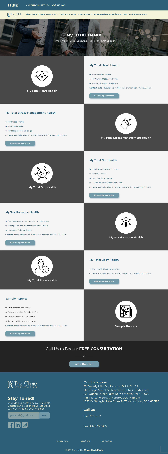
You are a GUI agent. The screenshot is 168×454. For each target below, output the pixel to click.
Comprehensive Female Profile (21, 312)
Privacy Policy (62, 441)
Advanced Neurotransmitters (20, 321)
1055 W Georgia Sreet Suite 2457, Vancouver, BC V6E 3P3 (121, 401)
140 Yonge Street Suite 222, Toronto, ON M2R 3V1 (116, 390)
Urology (65, 14)
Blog (93, 14)
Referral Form (104, 14)
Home (56, 41)
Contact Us (106, 441)
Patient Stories (119, 14)
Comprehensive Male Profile (20, 317)
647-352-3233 (92, 416)
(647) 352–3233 (38, 5)
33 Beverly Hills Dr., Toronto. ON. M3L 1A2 (111, 386)
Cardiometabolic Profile (18, 308)
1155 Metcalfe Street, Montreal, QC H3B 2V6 (112, 397)
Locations (85, 14)
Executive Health (86, 41)
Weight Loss (45, 14)
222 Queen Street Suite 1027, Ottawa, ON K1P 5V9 (116, 393)
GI (56, 14)
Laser (75, 14)
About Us (31, 14)
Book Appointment (137, 14)
